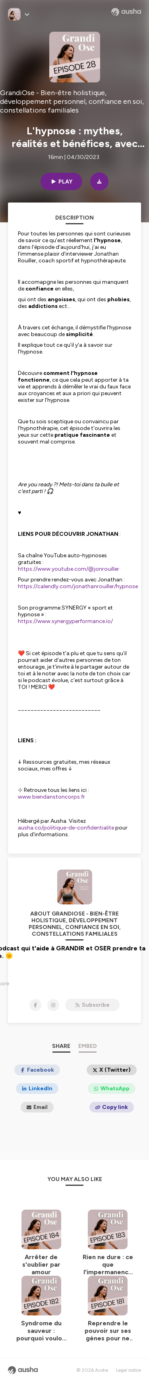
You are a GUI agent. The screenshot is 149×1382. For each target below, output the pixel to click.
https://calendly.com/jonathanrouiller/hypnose (78, 586)
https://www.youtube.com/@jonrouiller (68, 569)
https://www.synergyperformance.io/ (65, 621)
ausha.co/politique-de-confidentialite (66, 827)
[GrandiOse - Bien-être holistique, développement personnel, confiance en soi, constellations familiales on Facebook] (35, 1005)
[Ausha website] (126, 12)
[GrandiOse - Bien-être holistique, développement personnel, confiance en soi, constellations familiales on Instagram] (53, 1005)
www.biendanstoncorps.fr (51, 796)
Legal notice (128, 1370)
